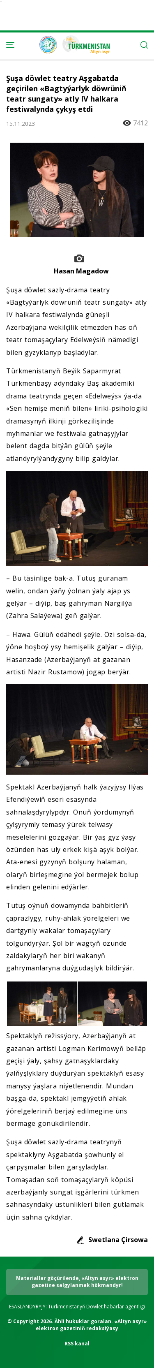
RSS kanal (77, 1343)
